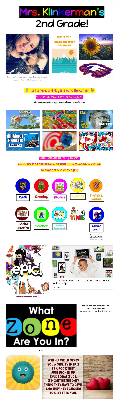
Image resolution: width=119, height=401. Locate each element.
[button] (117, 2)
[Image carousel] (41, 327)
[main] (27, 78)
